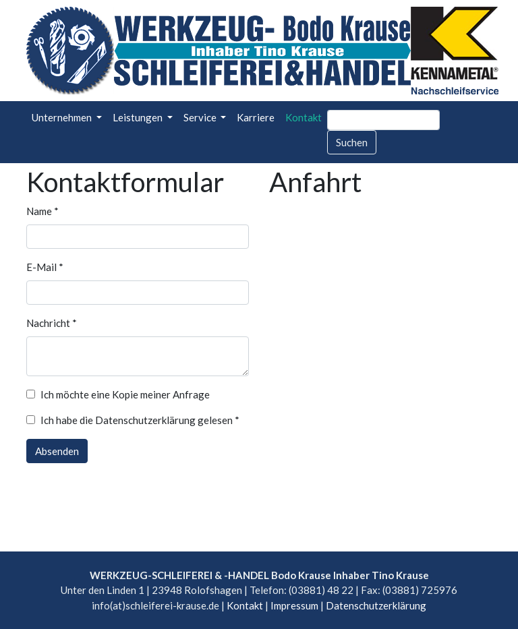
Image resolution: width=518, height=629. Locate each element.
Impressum (294, 605)
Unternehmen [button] (63, 117)
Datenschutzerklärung (376, 605)
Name (42, 211)
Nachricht (51, 323)
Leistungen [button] (139, 117)
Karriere (256, 117)
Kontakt (303, 117)
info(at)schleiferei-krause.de (155, 605)
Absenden (57, 451)
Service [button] (201, 117)
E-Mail (44, 267)
